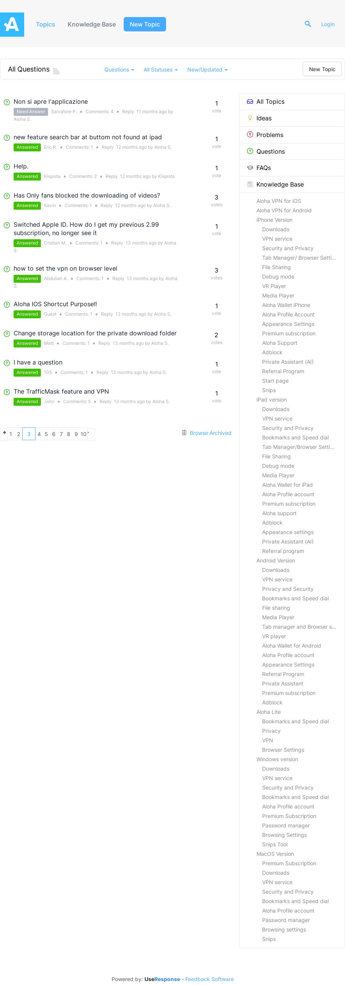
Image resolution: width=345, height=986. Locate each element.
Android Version (275, 560)
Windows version (277, 759)
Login (330, 24)
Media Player (278, 295)
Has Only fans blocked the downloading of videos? (87, 195)
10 (139, 434)
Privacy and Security (288, 589)
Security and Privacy (288, 248)
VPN (267, 740)
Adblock (272, 352)
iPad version (271, 399)
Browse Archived (206, 433)
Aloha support (279, 513)
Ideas (259, 118)
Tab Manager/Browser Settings (300, 447)
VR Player (274, 286)
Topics (46, 24)
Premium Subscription (289, 816)
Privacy (271, 730)
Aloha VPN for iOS (278, 201)
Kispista (52, 176)
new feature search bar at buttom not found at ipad (88, 137)
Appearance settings (288, 532)
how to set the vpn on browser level (65, 268)
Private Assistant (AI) (288, 361)
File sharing (276, 607)
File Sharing (276, 267)
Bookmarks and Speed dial (295, 437)
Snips (269, 390)
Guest (50, 314)
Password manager (286, 825)
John (49, 401)
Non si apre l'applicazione (51, 101)
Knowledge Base (94, 24)
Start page (275, 380)
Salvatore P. (64, 111)
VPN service (277, 238)
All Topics (265, 101)
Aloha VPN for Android (284, 210)
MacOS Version (275, 853)
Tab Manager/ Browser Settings (301, 257)
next (152, 433)
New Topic (148, 24)
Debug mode (278, 276)
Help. (21, 166)
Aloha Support (279, 343)
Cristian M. (55, 243)
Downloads (275, 229)
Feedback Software (209, 979)
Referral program (283, 551)
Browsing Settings (284, 835)
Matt (49, 343)
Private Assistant (282, 683)
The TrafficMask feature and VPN (61, 391)
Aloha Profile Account (288, 314)
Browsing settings (284, 929)
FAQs (259, 167)
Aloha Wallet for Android (291, 645)
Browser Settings (283, 749)
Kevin (50, 205)
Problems (265, 135)
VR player (274, 636)
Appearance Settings (288, 324)
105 (48, 372)
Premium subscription (288, 333)
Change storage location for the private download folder (95, 333)
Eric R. (50, 147)
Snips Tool (275, 844)
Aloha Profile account (288, 494)
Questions (266, 151)
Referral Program (283, 371)
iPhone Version (274, 220)
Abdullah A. (56, 278)
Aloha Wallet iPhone (286, 305)
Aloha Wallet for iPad (287, 484)
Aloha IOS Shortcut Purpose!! (55, 304)
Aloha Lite (268, 712)
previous (6, 433)
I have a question (38, 362)
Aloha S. (22, 119)
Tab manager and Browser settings (303, 626)
